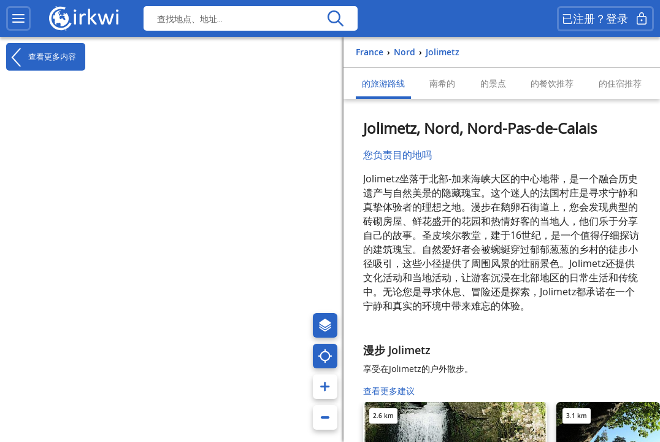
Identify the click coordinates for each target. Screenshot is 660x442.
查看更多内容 (41, 57)
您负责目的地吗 (397, 154)
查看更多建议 (389, 391)
